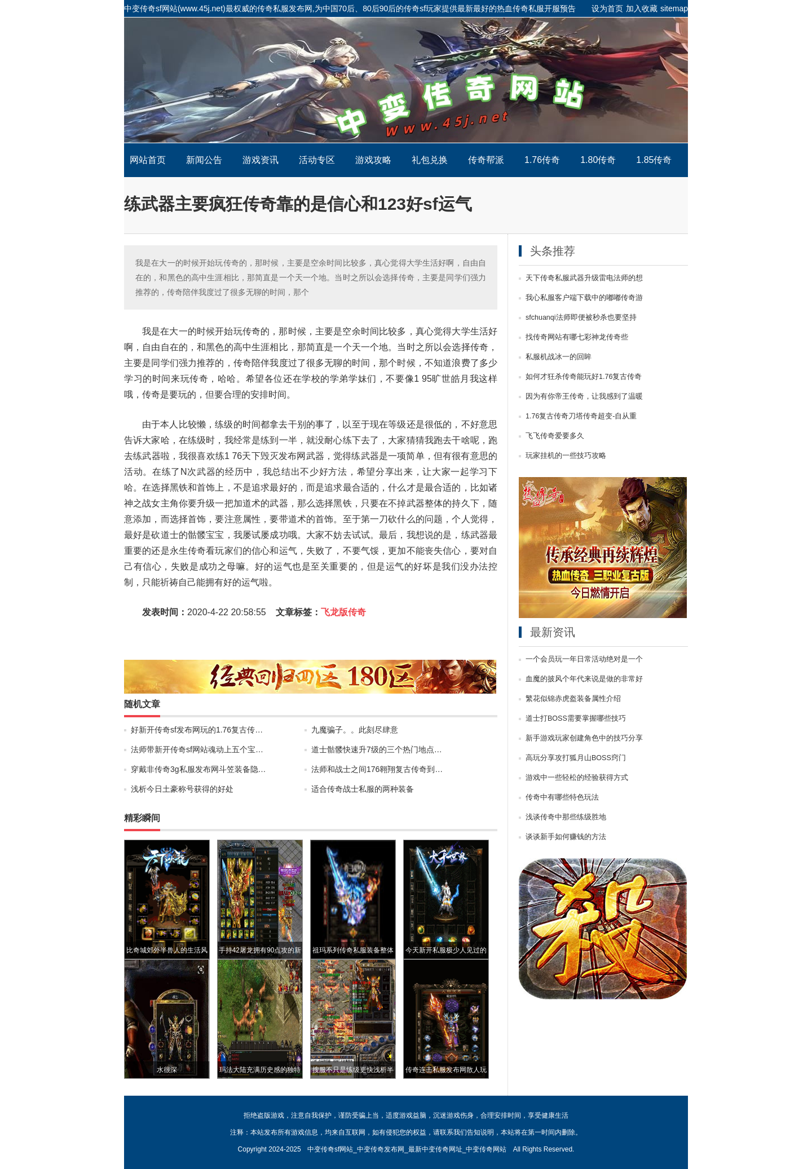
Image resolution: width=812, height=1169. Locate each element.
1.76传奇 (542, 160)
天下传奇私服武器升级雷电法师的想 (584, 278)
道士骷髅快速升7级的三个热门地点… (376, 749)
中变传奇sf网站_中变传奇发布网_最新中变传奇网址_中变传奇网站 (406, 80)
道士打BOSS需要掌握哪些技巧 (576, 718)
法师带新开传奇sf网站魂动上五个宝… (197, 749)
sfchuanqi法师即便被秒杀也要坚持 (581, 317)
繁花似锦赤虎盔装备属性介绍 (573, 699)
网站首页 (148, 160)
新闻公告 (204, 160)
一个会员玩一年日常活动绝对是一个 (584, 659)
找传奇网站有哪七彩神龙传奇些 (577, 337)
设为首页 (607, 8)
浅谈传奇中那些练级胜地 (566, 817)
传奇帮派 (486, 160)
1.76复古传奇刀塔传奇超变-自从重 (581, 416)
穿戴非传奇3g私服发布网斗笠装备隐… (198, 769)
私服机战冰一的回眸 (559, 357)
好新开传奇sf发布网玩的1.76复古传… (197, 729)
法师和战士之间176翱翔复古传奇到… (377, 769)
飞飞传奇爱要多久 (555, 436)
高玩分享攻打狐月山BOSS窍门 (576, 758)
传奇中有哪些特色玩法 (562, 797)
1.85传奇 (654, 160)
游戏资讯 (260, 160)
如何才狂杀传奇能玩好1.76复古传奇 (584, 377)
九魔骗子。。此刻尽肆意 (354, 729)
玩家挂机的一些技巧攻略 (566, 456)
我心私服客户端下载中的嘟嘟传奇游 (584, 298)
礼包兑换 (430, 160)
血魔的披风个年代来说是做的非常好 (584, 679)
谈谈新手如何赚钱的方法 (566, 837)
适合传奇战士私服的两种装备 (362, 788)
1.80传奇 (598, 160)
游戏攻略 (373, 160)
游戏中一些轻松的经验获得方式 (577, 778)
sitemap (674, 8)
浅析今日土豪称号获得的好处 (182, 788)
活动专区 (317, 160)
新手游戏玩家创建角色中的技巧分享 (584, 738)
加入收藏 (641, 8)
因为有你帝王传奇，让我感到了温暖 (584, 396)
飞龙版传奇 (343, 612)
